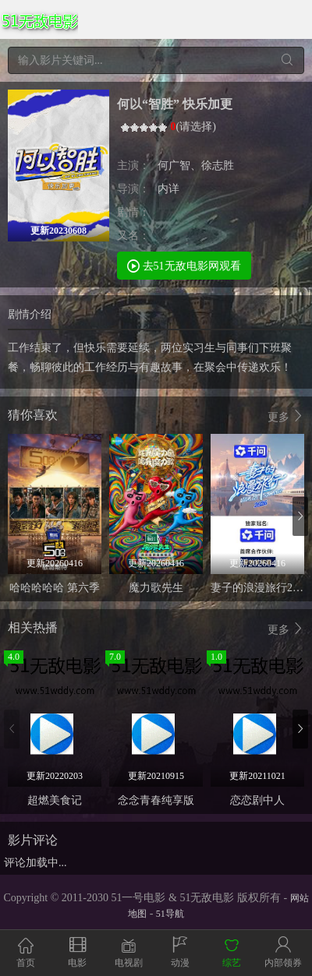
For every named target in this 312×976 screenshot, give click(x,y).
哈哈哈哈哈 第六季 (54, 588)
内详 (168, 189)
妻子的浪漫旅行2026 (260, 588)
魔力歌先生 (156, 588)
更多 (286, 416)
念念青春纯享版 (156, 800)
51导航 (170, 913)
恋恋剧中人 (257, 800)
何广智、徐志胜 (196, 165)
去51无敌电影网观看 (184, 265)
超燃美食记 (54, 800)
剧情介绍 (29, 314)
